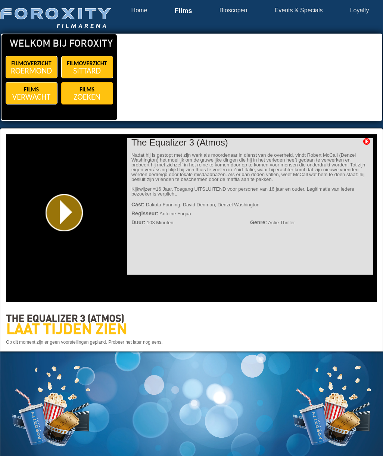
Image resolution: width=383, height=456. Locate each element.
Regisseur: (144, 213)
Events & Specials (299, 10)
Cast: (137, 204)
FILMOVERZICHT (31, 68)
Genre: (258, 222)
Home (139, 10)
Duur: (138, 222)
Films (183, 11)
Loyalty (359, 10)
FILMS (31, 94)
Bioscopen (233, 10)
